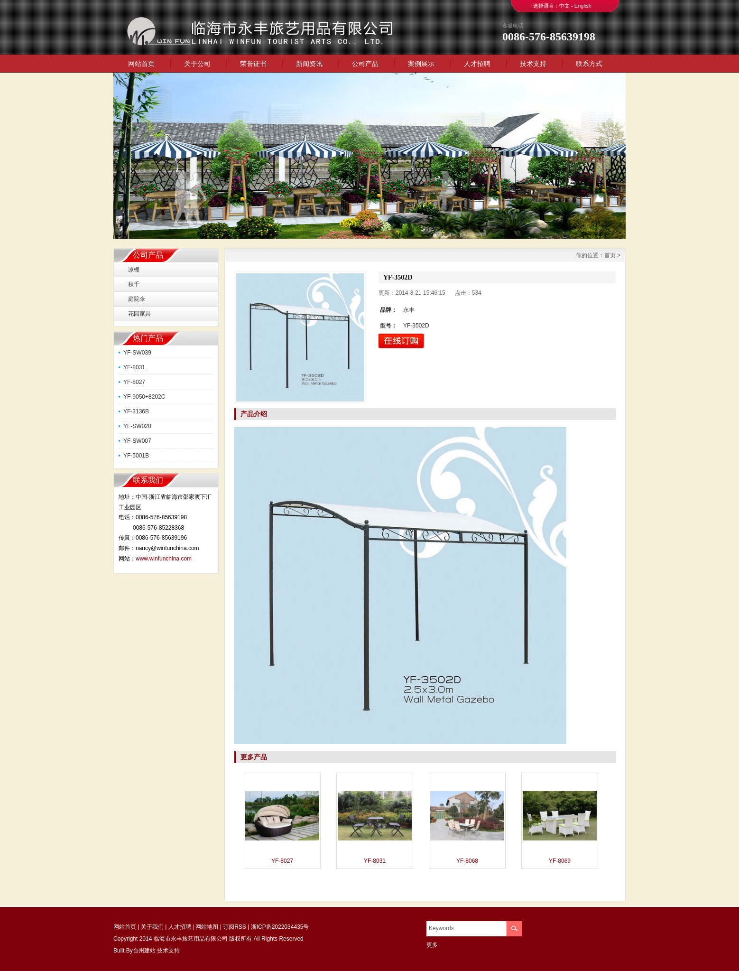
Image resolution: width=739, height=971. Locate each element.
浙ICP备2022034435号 (280, 927)
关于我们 (152, 927)
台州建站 (144, 950)
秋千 (133, 284)
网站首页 (141, 63)
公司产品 (365, 63)
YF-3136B (136, 411)
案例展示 (421, 63)
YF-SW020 (137, 426)
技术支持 (533, 63)
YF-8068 (467, 861)
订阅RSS (234, 927)
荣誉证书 (253, 63)
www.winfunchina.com (164, 558)
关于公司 (197, 63)
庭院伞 (136, 299)
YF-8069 (560, 861)
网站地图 (206, 927)
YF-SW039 (137, 352)
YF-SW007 (137, 441)
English (582, 6)
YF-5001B (136, 455)
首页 (610, 255)
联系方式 (589, 63)
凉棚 (133, 269)
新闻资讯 (309, 63)
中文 (564, 6)
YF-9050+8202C (144, 396)
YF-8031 (134, 367)
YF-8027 (134, 382)
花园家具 (139, 313)
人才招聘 (477, 63)
